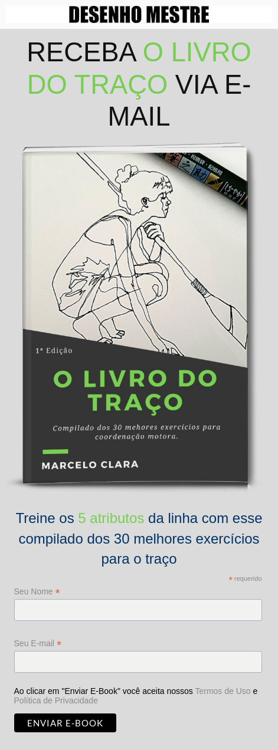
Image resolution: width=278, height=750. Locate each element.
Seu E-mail (38, 643)
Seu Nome (37, 591)
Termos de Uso (222, 691)
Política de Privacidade (56, 700)
